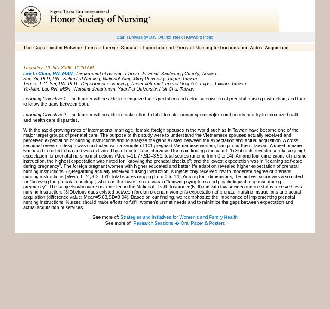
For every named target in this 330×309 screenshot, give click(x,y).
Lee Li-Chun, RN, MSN (48, 73)
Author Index (171, 37)
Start (121, 37)
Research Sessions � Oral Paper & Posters (179, 223)
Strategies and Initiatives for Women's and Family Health (179, 217)
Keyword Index (199, 37)
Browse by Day (142, 37)
